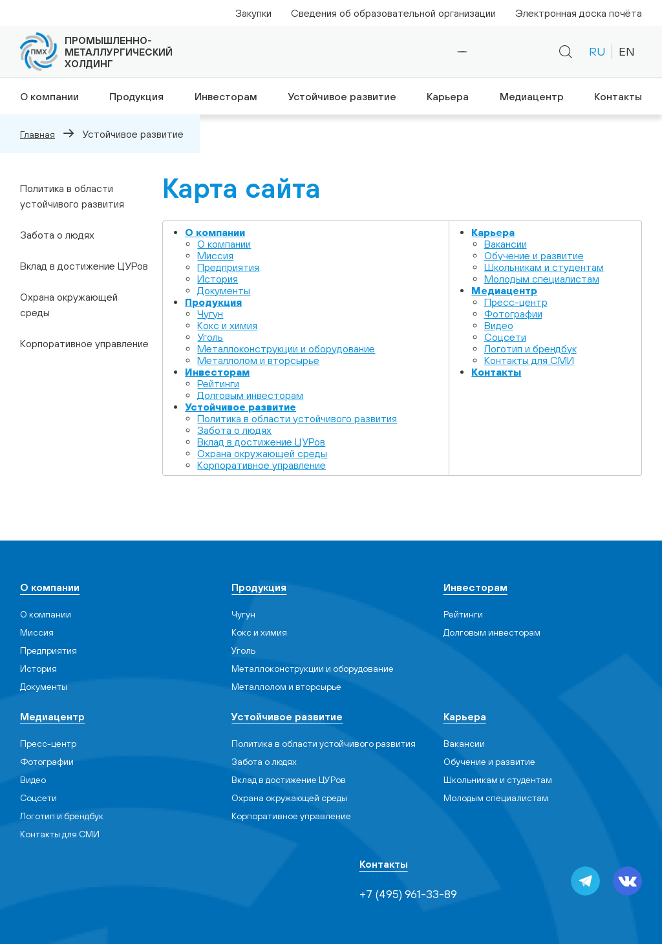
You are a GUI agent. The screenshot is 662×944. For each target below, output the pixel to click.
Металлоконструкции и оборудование (286, 348)
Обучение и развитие (534, 255)
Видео (498, 324)
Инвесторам (225, 96)
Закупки (253, 13)
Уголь (210, 336)
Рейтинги (218, 383)
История (217, 278)
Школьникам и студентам (544, 266)
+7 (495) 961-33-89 (418, 52)
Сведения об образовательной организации (393, 13)
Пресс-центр (516, 301)
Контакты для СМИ (529, 359)
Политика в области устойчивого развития (72, 195)
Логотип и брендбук (530, 348)
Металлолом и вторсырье (258, 359)
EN (627, 51)
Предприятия (228, 266)
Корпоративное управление (84, 343)
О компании (47, 96)
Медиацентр (532, 96)
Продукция (134, 96)
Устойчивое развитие (341, 96)
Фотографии (513, 313)
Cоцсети (505, 336)
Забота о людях (57, 235)
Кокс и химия (227, 324)
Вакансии (505, 243)
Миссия (215, 255)
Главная (37, 134)
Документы (223, 289)
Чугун (210, 313)
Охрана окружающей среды (69, 304)
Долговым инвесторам (250, 394)
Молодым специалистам (541, 278)
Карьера (446, 96)
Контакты (619, 96)
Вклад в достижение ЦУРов (84, 266)
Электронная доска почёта (578, 13)
